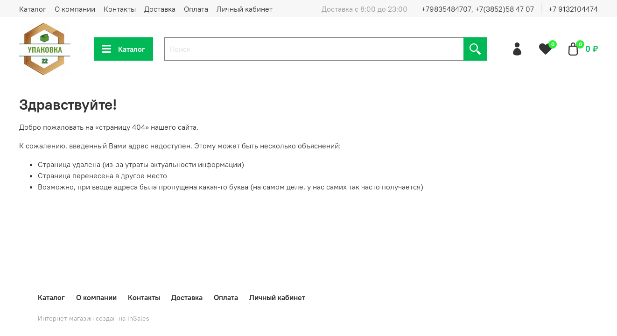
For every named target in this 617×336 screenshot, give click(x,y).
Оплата (196, 9)
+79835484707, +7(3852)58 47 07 (477, 9)
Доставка (159, 9)
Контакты (120, 9)
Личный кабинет (245, 9)
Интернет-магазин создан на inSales (93, 318)
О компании (75, 9)
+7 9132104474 (573, 9)
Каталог (32, 9)
